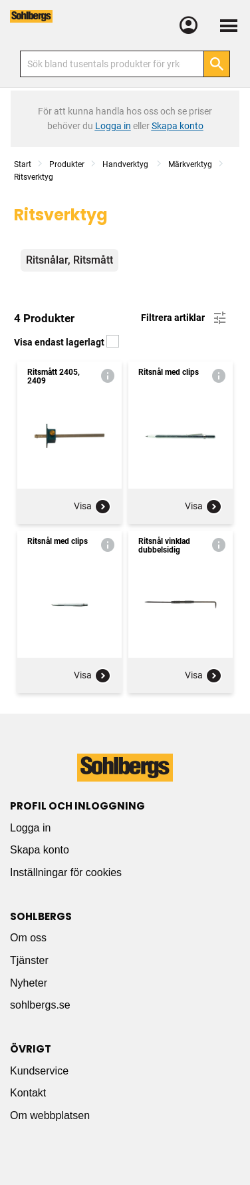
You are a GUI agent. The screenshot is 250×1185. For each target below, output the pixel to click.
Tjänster (29, 960)
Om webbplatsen (50, 1115)
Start (22, 164)
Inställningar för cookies (66, 872)
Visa (92, 507)
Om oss (28, 937)
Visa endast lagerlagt (66, 342)
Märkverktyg (190, 164)
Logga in (30, 827)
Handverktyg (126, 164)
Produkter (66, 164)
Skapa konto (39, 849)
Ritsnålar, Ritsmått (69, 260)
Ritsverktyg (33, 177)
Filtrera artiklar (184, 318)
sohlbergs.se (40, 1005)
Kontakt (28, 1092)
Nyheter (28, 983)
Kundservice (39, 1070)
